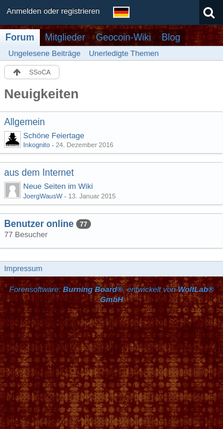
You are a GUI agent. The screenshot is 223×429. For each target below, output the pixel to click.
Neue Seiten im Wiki (58, 186)
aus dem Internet (39, 172)
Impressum (23, 268)
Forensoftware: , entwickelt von (111, 294)
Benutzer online (39, 224)
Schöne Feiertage (53, 135)
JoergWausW (42, 196)
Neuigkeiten (41, 93)
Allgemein (24, 122)
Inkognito (36, 144)
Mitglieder (65, 37)
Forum (19, 37)
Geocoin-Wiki (123, 37)
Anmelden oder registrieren (53, 11)
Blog (171, 37)
